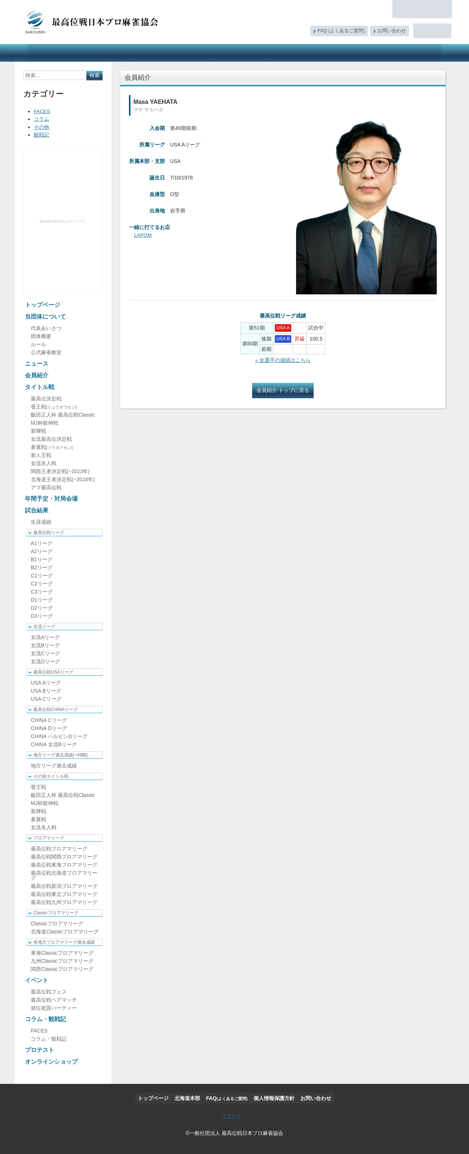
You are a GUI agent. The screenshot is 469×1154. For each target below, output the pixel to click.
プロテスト (370, 53)
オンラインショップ (415, 53)
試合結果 (255, 53)
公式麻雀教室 (46, 352)
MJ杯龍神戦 (44, 422)
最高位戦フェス (49, 991)
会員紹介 (129, 53)
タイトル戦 (165, 53)
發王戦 (54, 406)
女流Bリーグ (45, 644)
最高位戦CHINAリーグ (55, 709)
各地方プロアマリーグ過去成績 (64, 941)
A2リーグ (41, 551)
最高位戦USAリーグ (53, 671)
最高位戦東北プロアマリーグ (64, 893)
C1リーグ (42, 575)
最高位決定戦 (46, 398)
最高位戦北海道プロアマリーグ (64, 874)
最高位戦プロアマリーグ (59, 848)
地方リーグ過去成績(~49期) (60, 754)
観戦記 (41, 134)
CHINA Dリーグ (49, 727)
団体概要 (41, 335)
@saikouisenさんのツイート (63, 220)
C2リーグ (42, 583)
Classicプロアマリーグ (55, 912)
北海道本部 (422, 9)
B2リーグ (41, 567)
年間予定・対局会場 (211, 53)
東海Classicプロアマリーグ (62, 952)
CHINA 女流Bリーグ (54, 744)
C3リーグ (42, 591)
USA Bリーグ (46, 690)
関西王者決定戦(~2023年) (60, 470)
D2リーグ (42, 607)
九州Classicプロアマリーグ (62, 960)
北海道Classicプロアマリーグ (65, 931)
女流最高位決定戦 (51, 438)
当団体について (53, 53)
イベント (288, 53)
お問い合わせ (391, 31)
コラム (41, 119)
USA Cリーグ (46, 698)
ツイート (231, 1115)
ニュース (96, 53)
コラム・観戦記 (327, 53)
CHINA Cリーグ (49, 719)
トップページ (42, 304)
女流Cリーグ (45, 653)
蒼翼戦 (52, 446)
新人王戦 (41, 454)
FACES (42, 111)
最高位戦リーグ (48, 532)
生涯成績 (41, 521)
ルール (38, 343)
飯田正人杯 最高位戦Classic (63, 414)
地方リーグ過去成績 (54, 765)
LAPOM (143, 235)
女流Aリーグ (45, 636)
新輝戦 (38, 430)
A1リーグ (41, 542)
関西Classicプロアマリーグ (62, 968)
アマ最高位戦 (46, 487)
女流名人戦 (43, 462)
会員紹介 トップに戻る (282, 390)
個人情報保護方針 (274, 1097)
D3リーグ (42, 615)
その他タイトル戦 (51, 775)
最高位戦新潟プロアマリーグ (64, 885)
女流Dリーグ (45, 661)
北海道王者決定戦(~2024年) (63, 479)
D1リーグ (42, 599)
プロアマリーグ (48, 837)
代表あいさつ (46, 327)
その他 (41, 127)
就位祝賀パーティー (54, 1007)
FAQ (341, 31)
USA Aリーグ (46, 682)
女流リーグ (44, 626)
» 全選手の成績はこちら (283, 360)
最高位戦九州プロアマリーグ (64, 901)
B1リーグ (41, 559)
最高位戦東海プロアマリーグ (64, 864)
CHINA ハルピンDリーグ (59, 736)
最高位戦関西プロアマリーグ (64, 856)
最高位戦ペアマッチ (54, 999)
